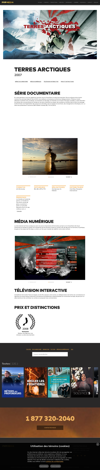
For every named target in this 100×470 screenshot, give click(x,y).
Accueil (40, 2)
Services (61, 2)
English (96, 2)
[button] (13, 382)
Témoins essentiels (55, 466)
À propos (46, 2)
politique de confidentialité (54, 461)
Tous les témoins (44, 466)
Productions (53, 2)
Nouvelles (83, 2)
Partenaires (69, 2)
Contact (90, 2)
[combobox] (50, 354)
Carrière (76, 2)
